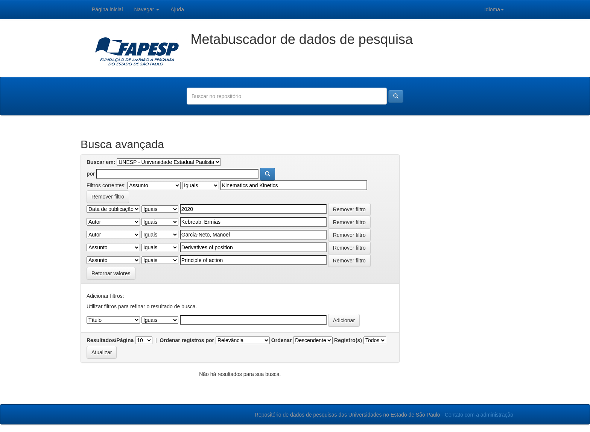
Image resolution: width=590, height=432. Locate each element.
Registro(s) (348, 340)
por (91, 174)
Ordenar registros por (187, 340)
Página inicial (107, 9)
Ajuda (177, 9)
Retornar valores (111, 273)
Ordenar (281, 340)
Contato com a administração (479, 415)
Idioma (494, 9)
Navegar (147, 9)
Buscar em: (101, 162)
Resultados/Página (110, 340)
